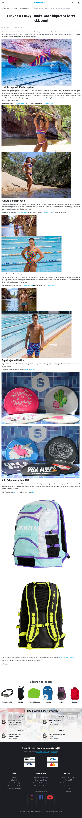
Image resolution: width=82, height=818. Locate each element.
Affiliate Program (68, 786)
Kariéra (68, 792)
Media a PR (68, 780)
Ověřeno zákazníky (13, 783)
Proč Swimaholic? (14, 786)
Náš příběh (13, 780)
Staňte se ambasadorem (68, 783)
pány (32, 492)
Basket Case (47, 212)
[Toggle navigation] (3, 2)
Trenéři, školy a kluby (68, 777)
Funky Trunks (69, 657)
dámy (27, 370)
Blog (15, 8)
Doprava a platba (41, 780)
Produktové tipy (25, 8)
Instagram (54, 752)
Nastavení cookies (41, 792)
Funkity (61, 657)
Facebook (45, 752)
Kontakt (13, 777)
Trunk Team (51, 285)
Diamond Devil (48, 104)
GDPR (41, 789)
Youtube (39, 752)
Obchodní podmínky (41, 786)
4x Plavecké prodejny (14, 789)
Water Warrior (28, 285)
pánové (32, 370)
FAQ (68, 789)
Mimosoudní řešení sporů (41, 783)
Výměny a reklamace (41, 777)
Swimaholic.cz (6, 8)
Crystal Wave (20, 104)
